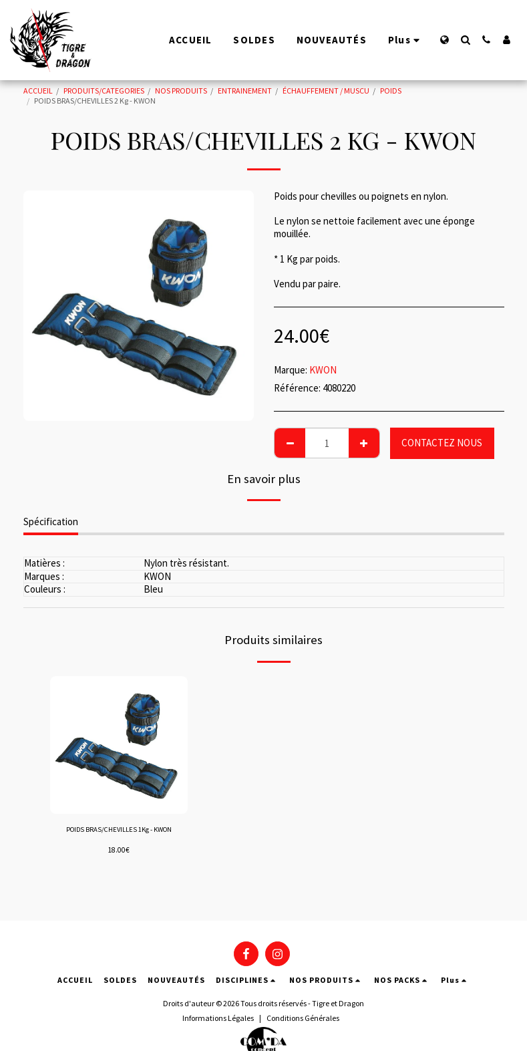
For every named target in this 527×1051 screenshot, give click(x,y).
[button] (465, 40)
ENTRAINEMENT (245, 91)
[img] (119, 745)
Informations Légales (218, 1018)
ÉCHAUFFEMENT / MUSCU (326, 91)
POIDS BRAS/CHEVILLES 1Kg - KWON (118, 836)
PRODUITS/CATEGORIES (103, 91)
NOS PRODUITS (181, 91)
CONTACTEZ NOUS (441, 442)
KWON (323, 369)
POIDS (390, 91)
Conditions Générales (303, 1018)
